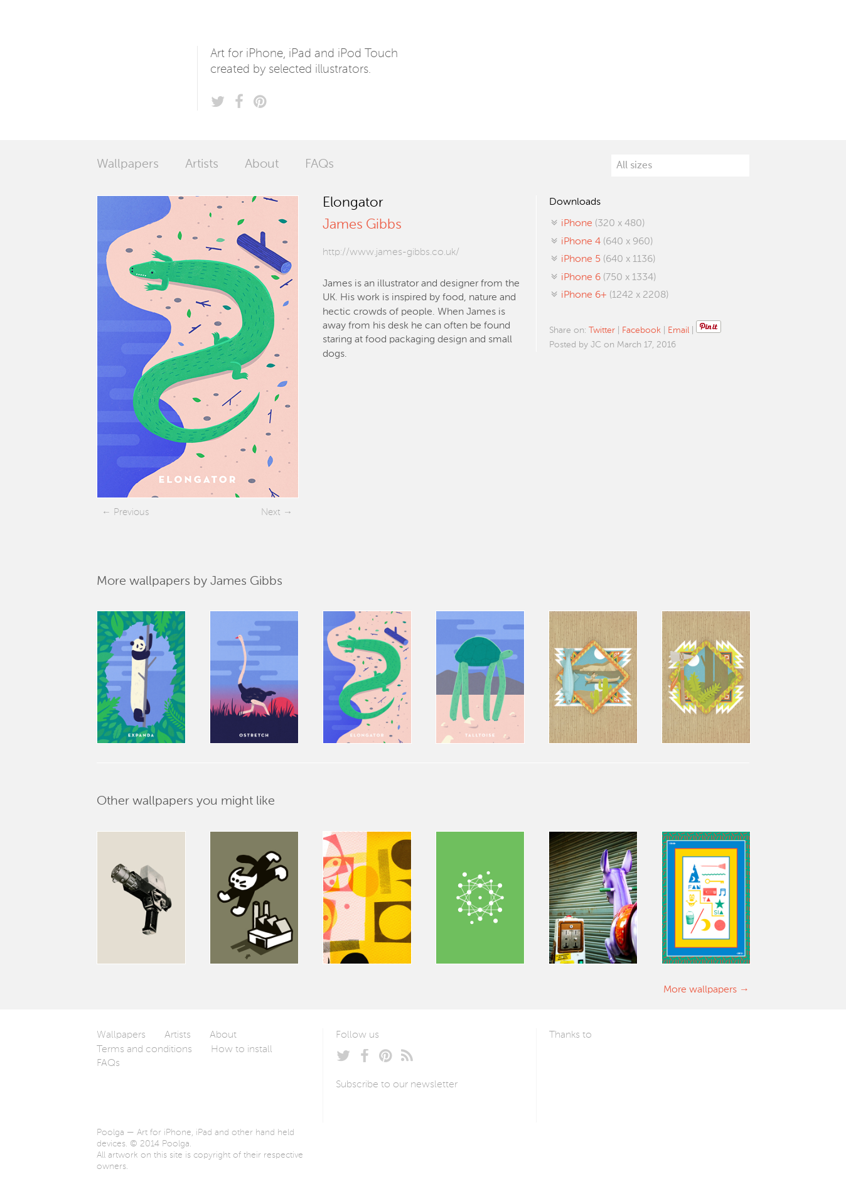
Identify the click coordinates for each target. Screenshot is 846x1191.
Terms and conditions (144, 1050)
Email (678, 330)
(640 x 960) (607, 242)
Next (271, 512)
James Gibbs (362, 225)
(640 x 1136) (608, 259)
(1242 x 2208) (614, 295)
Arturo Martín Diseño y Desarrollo (615, 1064)
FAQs (319, 164)
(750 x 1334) (608, 278)
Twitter (602, 330)
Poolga (147, 70)
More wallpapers (700, 990)
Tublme (666, 1064)
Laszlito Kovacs (571, 1064)
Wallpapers (128, 164)
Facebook (641, 330)
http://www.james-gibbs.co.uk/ (391, 252)
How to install (241, 1050)
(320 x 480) (603, 224)
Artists (201, 164)
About (262, 164)
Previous (131, 512)
